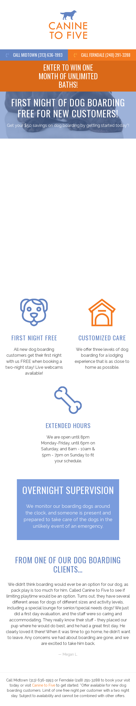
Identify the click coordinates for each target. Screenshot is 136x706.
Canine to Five (43, 685)
